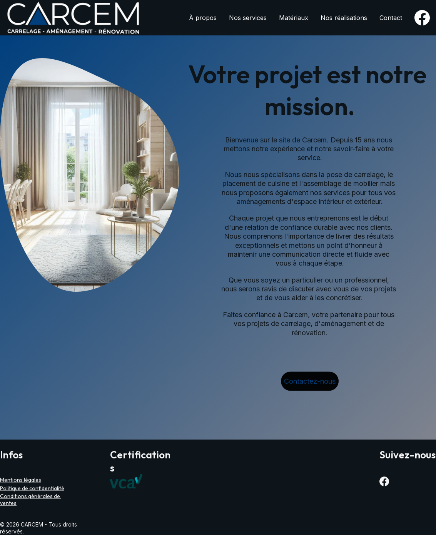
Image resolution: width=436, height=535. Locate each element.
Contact (390, 18)
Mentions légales (20, 480)
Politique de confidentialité (32, 488)
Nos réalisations (344, 18)
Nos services (248, 18)
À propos (203, 18)
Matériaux (293, 18)
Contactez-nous (310, 382)
